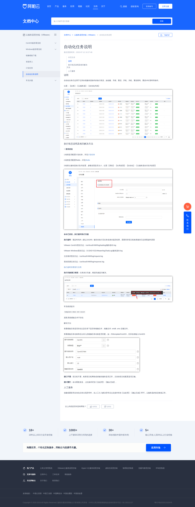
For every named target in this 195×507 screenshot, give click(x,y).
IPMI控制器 (160, 468)
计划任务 (28, 68)
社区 (88, 6)
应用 (72, 6)
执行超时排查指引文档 (72, 267)
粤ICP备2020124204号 (163, 503)
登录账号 (149, 6)
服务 (65, 6)
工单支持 (55, 474)
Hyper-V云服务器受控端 (90, 468)
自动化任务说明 (30, 74)
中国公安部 (37, 493)
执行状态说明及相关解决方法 (77, 66)
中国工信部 (47, 493)
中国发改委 (78, 493)
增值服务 (68, 474)
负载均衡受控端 (144, 468)
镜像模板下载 (29, 55)
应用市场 (158, 447)
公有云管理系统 (46, 468)
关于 (103, 6)
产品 (57, 6)
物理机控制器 (128, 468)
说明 (70, 61)
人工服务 (71, 71)
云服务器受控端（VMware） (38, 35)
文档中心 (67, 35)
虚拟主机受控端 (111, 468)
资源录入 (28, 62)
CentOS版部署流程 (39, 43)
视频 (80, 6)
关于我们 (43, 481)
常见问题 (39, 80)
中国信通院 (67, 493)
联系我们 (55, 481)
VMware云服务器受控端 (67, 468)
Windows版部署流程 (39, 49)
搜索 (161, 21)
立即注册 (165, 6)
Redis (87, 160)
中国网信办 (57, 493)
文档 (95, 6)
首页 (49, 6)
